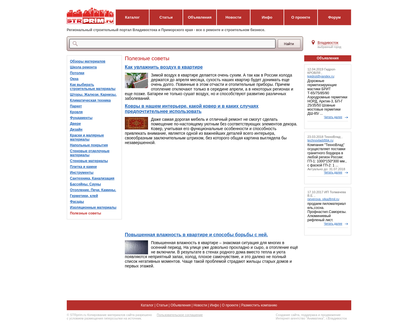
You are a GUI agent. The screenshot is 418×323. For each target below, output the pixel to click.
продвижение (330, 315)
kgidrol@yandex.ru (320, 76)
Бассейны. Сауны (85, 184)
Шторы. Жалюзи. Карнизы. (93, 95)
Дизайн (76, 129)
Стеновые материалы (89, 161)
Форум (334, 17)
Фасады (77, 202)
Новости (234, 17)
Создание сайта (287, 315)
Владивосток (328, 43)
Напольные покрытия (89, 145)
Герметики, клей (84, 196)
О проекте (300, 17)
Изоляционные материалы (93, 207)
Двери (75, 124)
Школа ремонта (83, 67)
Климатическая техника (90, 100)
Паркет (76, 106)
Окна (74, 79)
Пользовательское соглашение (180, 315)
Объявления (200, 17)
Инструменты (81, 173)
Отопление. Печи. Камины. (93, 190)
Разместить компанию (259, 305)
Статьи (165, 17)
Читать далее (333, 117)
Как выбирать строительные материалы (93, 87)
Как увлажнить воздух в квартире (164, 67)
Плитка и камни (83, 167)
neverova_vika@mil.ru (323, 199)
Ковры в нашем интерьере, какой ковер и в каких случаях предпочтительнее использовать (192, 109)
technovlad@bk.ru (320, 140)
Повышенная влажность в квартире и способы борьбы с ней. (196, 234)
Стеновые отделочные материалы (89, 153)
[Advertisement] (212, 188)
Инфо (267, 17)
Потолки (77, 73)
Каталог (132, 17)
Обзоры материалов (87, 61)
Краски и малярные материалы (87, 137)
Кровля (76, 112)
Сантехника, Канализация (92, 178)
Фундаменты (81, 118)
